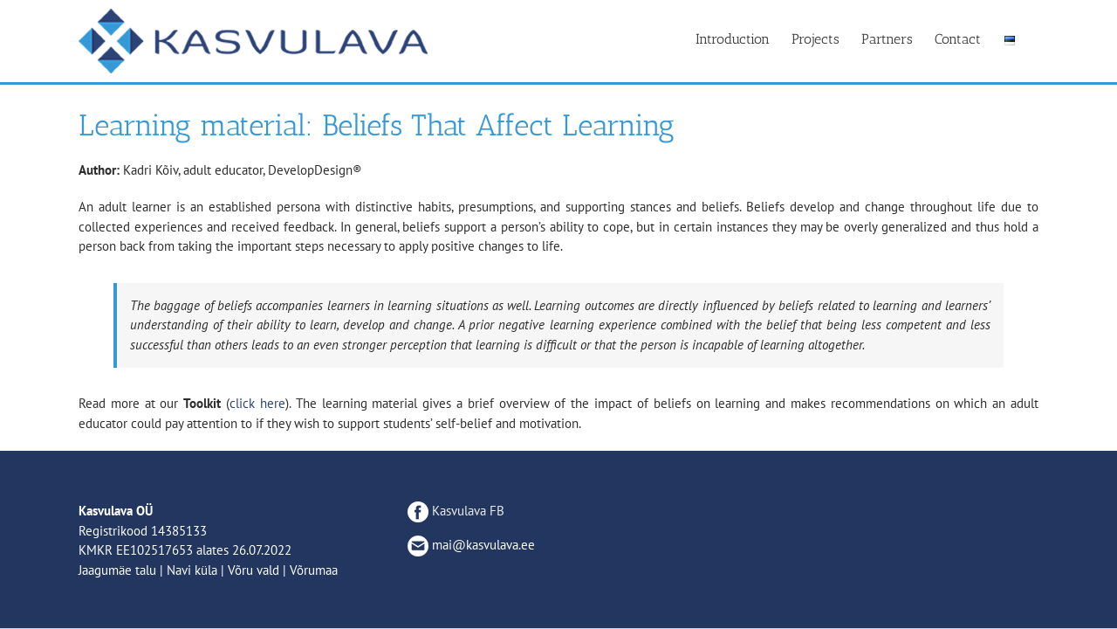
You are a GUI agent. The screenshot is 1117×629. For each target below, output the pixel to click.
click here (257, 403)
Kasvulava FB (456, 510)
